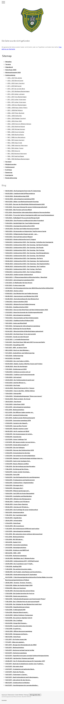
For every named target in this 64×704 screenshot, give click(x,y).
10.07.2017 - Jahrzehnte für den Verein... (18, 680)
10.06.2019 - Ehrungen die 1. (14, 488)
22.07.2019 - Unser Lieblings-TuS (16, 439)
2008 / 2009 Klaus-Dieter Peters (17, 107)
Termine (8, 64)
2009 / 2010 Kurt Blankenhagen (16, 105)
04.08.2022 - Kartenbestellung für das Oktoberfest (22, 299)
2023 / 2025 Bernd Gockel (15, 80)
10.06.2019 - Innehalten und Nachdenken (18, 496)
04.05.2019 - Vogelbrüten (13, 518)
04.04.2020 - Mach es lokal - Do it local (17, 399)
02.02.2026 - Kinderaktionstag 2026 (17, 196)
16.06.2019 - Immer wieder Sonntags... (17, 472)
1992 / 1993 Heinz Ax (13, 151)
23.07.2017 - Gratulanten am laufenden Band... (20, 669)
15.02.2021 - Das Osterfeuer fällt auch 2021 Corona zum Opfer (25, 342)
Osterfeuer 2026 (10, 70)
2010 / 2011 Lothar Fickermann (16, 102)
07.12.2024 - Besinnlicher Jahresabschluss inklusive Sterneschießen (27, 212)
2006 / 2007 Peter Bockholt (15, 113)
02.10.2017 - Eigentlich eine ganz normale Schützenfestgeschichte (27, 655)
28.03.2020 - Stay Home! (13, 401)
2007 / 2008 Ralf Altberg (15, 110)
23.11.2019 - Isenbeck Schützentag (16, 415)
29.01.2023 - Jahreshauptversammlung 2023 (19, 280)
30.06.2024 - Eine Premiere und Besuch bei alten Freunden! (24, 220)
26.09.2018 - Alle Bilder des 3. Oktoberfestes (19, 558)
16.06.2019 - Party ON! (12, 474)
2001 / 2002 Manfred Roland (16, 126)
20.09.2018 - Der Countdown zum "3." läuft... (19, 563)
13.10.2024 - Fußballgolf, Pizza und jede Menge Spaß (22, 218)
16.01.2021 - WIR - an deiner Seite (16, 347)
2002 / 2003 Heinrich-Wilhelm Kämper (19, 124)
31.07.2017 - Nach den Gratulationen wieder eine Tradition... (24, 663)
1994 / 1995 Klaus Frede (14, 142)
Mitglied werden (10, 164)
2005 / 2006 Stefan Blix (14, 115)
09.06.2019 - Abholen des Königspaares (18, 499)
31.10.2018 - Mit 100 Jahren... (14, 539)
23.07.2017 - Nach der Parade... (15, 672)
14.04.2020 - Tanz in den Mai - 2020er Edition (20, 391)
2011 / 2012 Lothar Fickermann (16, 99)
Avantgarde (9, 175)
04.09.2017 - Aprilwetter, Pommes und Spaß (19, 658)
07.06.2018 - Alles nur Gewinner (15, 588)
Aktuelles (8, 61)
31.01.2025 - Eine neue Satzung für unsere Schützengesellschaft (26, 207)
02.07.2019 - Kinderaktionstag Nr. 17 (17, 445)
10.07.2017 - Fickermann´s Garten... (16, 674)
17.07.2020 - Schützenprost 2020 (16, 369)
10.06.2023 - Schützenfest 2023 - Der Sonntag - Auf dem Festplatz (26, 245)
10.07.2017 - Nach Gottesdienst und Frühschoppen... (22, 677)
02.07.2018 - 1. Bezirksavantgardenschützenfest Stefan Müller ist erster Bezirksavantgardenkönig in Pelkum (29, 578)
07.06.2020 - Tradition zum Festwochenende (20, 374)
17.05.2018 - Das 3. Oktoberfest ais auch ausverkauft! (22, 601)
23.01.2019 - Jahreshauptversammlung (17, 531)
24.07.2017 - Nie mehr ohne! (14, 666)
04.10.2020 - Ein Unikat (12, 358)
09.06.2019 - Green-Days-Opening (16, 504)
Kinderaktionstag (11, 178)
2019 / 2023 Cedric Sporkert (15, 83)
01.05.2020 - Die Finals (12, 385)
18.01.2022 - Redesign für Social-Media (18, 328)
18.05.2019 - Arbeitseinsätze (14, 512)
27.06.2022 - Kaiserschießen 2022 (16, 301)
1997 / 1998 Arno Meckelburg (16, 137)
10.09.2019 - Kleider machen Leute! (16, 428)
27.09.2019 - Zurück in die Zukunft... (16, 423)
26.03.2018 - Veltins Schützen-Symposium (19, 615)
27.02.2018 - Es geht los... (13, 628)
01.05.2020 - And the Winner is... (15, 382)
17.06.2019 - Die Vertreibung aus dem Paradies (20, 466)
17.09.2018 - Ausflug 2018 (13, 566)
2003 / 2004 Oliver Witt (14, 121)
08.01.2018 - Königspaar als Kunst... (16, 634)
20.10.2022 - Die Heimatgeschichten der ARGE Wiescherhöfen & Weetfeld (29, 288)
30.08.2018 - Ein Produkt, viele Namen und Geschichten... (23, 572)
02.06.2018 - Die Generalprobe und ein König (19, 591)
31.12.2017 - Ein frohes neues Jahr (16, 639)
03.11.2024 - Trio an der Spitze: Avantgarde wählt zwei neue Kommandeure (29, 215)
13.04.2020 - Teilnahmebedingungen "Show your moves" (23, 396)
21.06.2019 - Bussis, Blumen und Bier (17, 463)
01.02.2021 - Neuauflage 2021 (14, 345)
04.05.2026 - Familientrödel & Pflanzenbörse (20, 193)
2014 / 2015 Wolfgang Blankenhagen (18, 91)
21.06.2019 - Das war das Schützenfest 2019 (19, 450)
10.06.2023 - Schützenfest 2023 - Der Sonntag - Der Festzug (24, 250)
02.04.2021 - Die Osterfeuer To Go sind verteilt (20, 334)
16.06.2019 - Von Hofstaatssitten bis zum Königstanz (22, 477)
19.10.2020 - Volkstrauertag (14, 355)
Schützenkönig (10, 75)
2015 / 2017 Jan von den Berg (16, 88)
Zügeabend (9, 67)
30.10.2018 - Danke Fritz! (13, 542)
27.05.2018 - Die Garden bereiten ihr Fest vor (19, 593)
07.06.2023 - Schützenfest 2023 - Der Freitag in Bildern (23, 272)
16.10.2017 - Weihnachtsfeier (14, 647)
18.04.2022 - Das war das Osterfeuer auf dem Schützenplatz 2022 (26, 309)
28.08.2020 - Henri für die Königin (16, 366)
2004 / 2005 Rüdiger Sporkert (16, 118)
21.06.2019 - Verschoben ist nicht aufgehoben (20, 455)
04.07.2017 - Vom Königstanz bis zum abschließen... (22, 685)
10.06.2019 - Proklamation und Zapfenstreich (20, 480)
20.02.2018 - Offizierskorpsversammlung (18, 631)
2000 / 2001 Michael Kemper (16, 129)
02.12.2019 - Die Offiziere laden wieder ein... (19, 412)
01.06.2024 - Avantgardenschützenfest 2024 (20, 226)
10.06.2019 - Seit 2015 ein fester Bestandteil (19, 493)
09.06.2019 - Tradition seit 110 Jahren (17, 501)
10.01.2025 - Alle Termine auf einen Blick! (18, 209)
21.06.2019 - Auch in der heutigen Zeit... (18, 461)
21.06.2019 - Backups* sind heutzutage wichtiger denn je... (24, 458)
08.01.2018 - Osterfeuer (13, 636)
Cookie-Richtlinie (19, 694)
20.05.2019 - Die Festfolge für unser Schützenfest (21, 509)
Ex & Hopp (8, 170)
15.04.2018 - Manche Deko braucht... (16, 612)
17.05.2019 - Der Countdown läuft (16, 515)
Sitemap (26, 694)
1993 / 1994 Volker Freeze (15, 148)
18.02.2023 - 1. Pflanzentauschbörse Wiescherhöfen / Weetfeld (26, 277)
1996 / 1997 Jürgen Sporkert (15, 140)
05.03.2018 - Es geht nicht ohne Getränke (18, 626)
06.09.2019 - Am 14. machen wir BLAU (17, 431)
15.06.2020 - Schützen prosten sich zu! (17, 372)
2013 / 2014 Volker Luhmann (15, 94)
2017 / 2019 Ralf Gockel (14, 86)
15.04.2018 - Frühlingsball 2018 (15, 609)
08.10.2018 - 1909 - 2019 (13, 553)
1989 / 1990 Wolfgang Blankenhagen (18, 159)
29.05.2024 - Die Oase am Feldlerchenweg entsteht (22, 228)
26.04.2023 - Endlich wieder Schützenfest (19, 274)
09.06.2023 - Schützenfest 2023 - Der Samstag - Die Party (24, 258)
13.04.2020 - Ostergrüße (13, 393)
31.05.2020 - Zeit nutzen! (13, 377)
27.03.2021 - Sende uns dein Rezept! (17, 336)
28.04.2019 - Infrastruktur (13, 520)
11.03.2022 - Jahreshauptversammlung (17, 315)
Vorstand (8, 161)
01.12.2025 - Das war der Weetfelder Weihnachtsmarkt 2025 (25, 204)
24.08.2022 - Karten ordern (14, 291)
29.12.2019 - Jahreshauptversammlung (17, 407)
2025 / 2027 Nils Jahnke (14, 78)
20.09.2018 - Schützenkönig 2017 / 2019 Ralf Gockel (22, 561)
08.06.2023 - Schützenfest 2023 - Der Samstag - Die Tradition (25, 266)
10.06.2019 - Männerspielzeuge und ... (17, 491)
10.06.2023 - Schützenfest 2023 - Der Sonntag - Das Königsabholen (27, 253)
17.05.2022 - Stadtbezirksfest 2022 (16, 307)
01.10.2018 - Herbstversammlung (16, 555)
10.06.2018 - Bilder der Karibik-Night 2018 (18, 585)
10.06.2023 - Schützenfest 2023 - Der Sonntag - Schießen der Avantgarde (29, 242)
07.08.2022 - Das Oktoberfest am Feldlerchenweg (21, 293)
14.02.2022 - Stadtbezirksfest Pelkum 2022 (19, 320)
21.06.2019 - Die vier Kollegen (15, 447)
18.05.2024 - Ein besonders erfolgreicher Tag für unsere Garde (25, 231)
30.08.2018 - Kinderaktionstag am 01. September (21, 574)
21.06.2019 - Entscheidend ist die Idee (17, 453)
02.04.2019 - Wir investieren (14, 526)
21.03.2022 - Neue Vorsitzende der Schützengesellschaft (24, 312)
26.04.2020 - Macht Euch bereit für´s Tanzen (19, 388)
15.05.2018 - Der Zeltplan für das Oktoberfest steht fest (23, 604)
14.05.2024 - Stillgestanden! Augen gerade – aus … (21, 234)
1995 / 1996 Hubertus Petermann (17, 145)
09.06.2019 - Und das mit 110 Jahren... (17, 507)
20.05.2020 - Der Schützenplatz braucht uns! (19, 380)
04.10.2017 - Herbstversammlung (16, 653)
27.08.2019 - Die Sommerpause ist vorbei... (19, 434)
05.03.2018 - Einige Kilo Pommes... (16, 623)
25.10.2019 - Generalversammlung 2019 (18, 420)
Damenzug (8, 172)
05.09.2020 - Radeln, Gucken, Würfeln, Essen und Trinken (23, 363)
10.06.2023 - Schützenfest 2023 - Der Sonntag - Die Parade (24, 247)
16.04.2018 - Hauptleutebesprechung (17, 607)
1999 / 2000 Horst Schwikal (15, 132)
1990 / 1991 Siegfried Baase (15, 156)
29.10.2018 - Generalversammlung (16, 545)
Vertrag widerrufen (35, 694)
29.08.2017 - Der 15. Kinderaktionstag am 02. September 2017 (25, 661)
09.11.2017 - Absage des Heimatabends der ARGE (20, 645)
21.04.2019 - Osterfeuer (13, 523)
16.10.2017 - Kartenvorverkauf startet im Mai (19, 650)
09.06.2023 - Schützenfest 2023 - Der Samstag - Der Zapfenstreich (27, 261)
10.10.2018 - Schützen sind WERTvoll (17, 550)
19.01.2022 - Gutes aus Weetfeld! (16, 323)
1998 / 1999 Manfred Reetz (15, 134)
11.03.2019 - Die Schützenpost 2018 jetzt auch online (22, 528)
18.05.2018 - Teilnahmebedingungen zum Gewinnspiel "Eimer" (25, 599)
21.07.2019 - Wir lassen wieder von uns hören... (20, 442)
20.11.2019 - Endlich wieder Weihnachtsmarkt (20, 418)
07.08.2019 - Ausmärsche (13, 436)
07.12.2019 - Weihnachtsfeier (14, 409)
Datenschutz (11, 694)
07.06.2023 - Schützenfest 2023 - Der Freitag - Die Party (23, 269)
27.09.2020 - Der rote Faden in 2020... (17, 361)
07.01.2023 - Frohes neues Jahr (15, 285)
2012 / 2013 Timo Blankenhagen (17, 97)
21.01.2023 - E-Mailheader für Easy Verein (18, 282)
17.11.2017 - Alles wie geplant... (15, 642)
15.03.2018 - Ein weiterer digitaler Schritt (18, 618)
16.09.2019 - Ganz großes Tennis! (16, 426)
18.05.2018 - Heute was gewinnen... (16, 596)
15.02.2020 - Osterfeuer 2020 (14, 404)
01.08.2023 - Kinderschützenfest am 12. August (20, 239)
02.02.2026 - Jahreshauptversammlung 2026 (20, 199)
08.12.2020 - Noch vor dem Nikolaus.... (17, 350)
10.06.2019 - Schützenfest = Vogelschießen (19, 482)
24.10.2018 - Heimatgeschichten (15, 547)
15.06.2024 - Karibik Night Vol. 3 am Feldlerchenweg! (22, 223)
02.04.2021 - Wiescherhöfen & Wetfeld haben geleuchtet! (24, 331)
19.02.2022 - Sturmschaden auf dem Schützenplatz (21, 318)
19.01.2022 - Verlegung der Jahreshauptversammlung (22, 326)
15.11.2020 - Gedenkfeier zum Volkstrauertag (19, 353)
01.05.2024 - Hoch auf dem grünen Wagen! (19, 236)
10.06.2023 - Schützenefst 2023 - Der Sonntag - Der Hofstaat (25, 255)
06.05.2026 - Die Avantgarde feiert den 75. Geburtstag (23, 191)
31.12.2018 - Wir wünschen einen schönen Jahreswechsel (23, 534)
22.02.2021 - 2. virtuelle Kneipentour (17, 339)
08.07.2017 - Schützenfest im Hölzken (17, 682)
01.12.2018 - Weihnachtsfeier (14, 536)
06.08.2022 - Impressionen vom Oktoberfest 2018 (21, 296)
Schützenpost (10, 167)
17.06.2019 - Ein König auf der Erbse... (17, 469)
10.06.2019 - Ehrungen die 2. (14, 485)
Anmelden (4, 700)
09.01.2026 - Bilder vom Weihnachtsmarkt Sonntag (22, 201)
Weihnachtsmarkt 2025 (13, 72)
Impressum (4, 694)
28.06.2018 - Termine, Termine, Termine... (18, 582)
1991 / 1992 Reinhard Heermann (17, 153)
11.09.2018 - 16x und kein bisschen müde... (18, 569)
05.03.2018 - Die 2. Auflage (13, 620)
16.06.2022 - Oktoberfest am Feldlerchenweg (20, 304)
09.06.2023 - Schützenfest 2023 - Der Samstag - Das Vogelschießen (27, 264)
